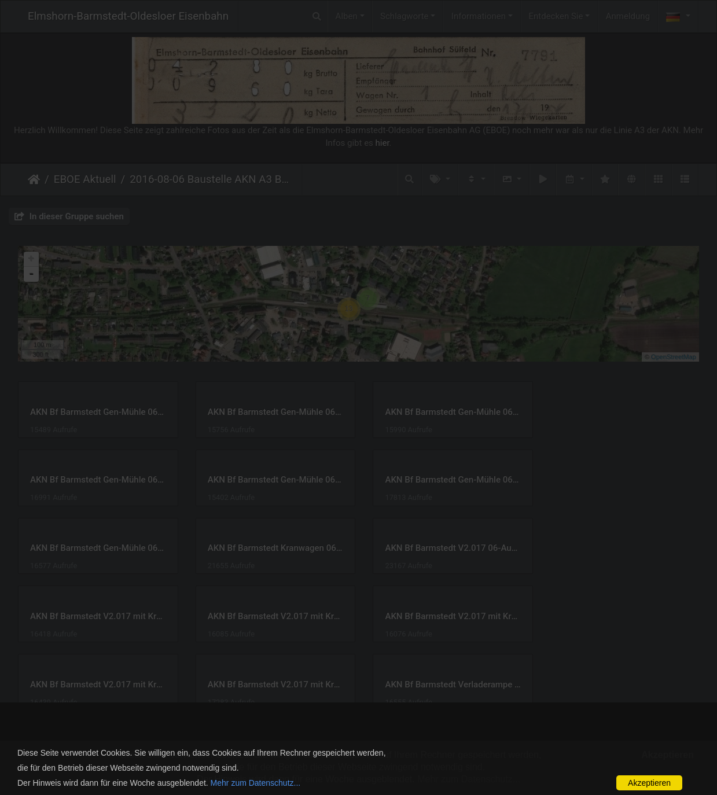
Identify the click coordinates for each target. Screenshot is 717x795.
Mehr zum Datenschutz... (256, 782)
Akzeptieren (649, 782)
